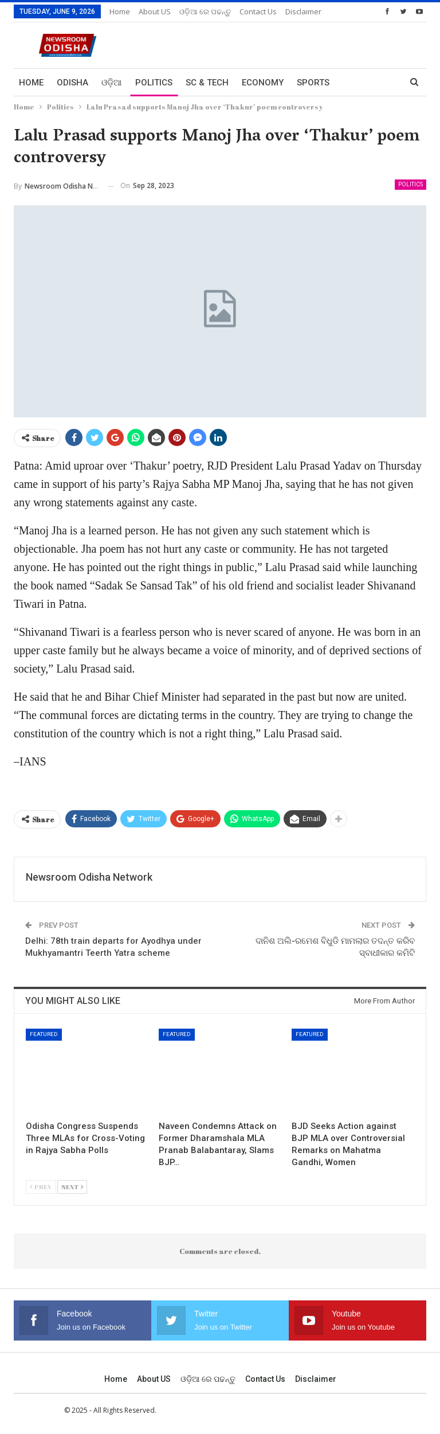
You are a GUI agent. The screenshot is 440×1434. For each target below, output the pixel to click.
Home (119, 11)
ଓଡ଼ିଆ (111, 82)
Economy (263, 82)
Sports (313, 82)
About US (155, 11)
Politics (153, 82)
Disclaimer (315, 1379)
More (251, 11)
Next (72, 1186)
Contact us (265, 1379)
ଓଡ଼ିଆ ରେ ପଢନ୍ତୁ (205, 11)
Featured (44, 1034)
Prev (41, 1186)
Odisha (72, 82)
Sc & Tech (207, 82)
